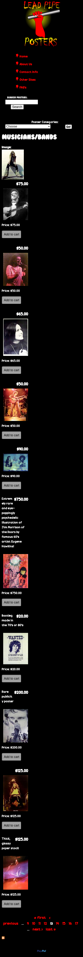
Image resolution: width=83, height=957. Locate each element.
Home (24, 56)
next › (38, 929)
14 (57, 923)
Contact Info (29, 72)
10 (33, 923)
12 (45, 923)
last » (51, 929)
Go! (68, 127)
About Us (26, 64)
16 (70, 923)
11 (39, 923)
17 (76, 923)
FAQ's (23, 87)
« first (40, 917)
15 (64, 923)
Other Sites (28, 80)
